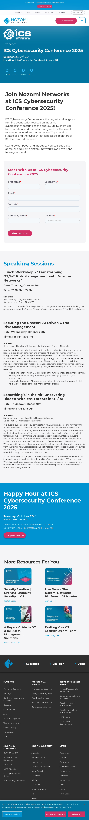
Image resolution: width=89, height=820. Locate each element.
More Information (44, 6)
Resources (65, 780)
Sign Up (48, 601)
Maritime (35, 775)
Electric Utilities (38, 757)
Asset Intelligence (11, 718)
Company (64, 762)
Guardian (7, 705)
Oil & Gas (35, 784)
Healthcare (36, 762)
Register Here (13, 535)
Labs (62, 784)
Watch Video (10, 601)
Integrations (9, 732)
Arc (5, 714)
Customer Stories (68, 766)
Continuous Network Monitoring (70, 697)
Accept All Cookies (55, 814)
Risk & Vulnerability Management (68, 711)
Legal (62, 789)
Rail (33, 794)
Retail (34, 798)
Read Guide (9, 642)
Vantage (7, 693)
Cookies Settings (12, 814)
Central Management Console (13, 699)
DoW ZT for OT (10, 753)
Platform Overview (12, 689)
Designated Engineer (41, 693)
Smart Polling (9, 727)
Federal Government (41, 766)
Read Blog (50, 635)
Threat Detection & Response (69, 690)
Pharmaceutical (38, 789)
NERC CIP (8, 764)
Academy (64, 753)
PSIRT (6, 736)
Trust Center (65, 794)
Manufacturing (38, 771)
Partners (64, 775)
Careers (63, 757)
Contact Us (65, 771)
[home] (15, 20)
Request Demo (66, 21)
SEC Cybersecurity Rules (12, 774)
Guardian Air (9, 709)
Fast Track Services (40, 698)
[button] (82, 20)
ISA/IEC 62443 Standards (10, 758)
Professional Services (41, 689)
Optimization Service (41, 707)
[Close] (85, 805)
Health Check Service (41, 702)
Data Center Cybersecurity (66, 722)
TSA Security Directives (14, 780)
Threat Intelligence (12, 723)
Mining (34, 780)
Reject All (76, 814)
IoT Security (65, 717)
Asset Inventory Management (67, 704)
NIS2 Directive (10, 769)
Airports (35, 753)
